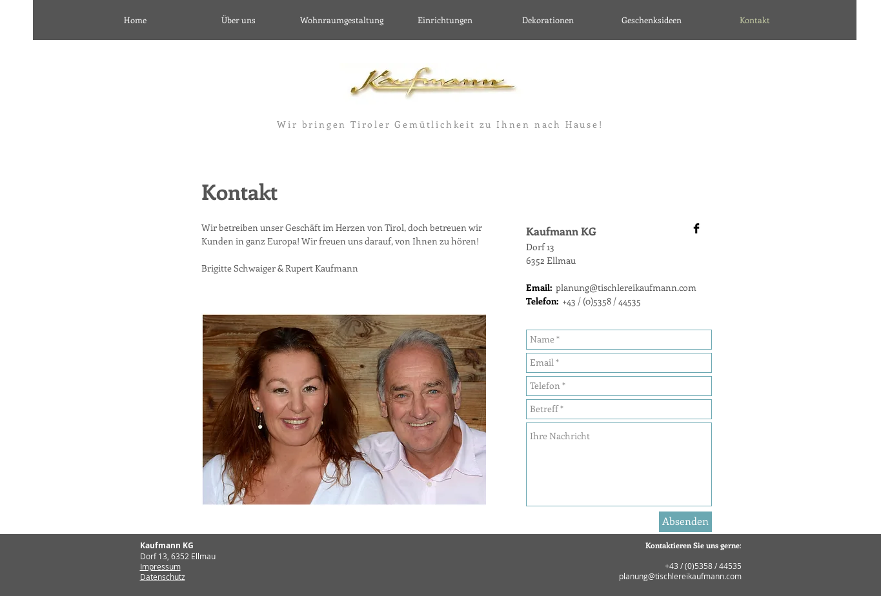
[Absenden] (685, 522)
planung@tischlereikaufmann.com (626, 287)
